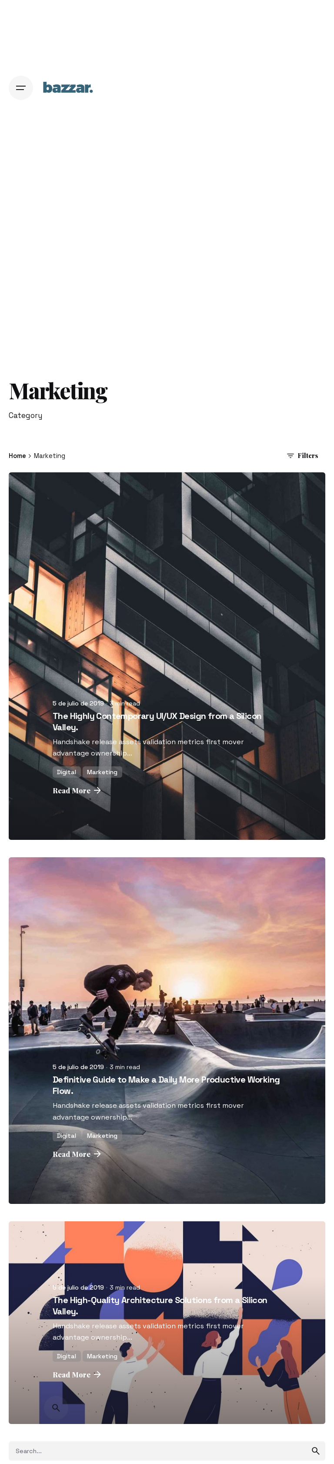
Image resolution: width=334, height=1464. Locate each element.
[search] (315, 1451)
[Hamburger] (21, 88)
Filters (301, 456)
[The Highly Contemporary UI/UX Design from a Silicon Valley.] (167, 656)
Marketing (102, 772)
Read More (78, 790)
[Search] (56, 1408)
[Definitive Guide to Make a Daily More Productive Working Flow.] (167, 1030)
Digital (66, 772)
